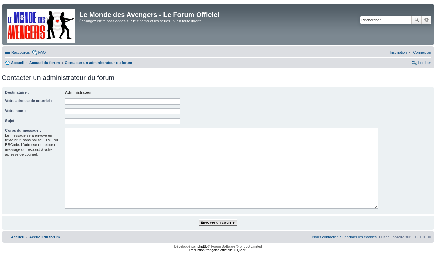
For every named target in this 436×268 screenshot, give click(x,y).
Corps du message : (23, 130)
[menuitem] (422, 52)
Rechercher (416, 20)
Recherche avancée (426, 20)
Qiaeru (242, 250)
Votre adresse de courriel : (28, 101)
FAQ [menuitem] (42, 52)
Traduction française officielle (211, 250)
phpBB (202, 246)
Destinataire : (17, 92)
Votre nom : (15, 111)
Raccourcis (20, 52)
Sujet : (11, 121)
